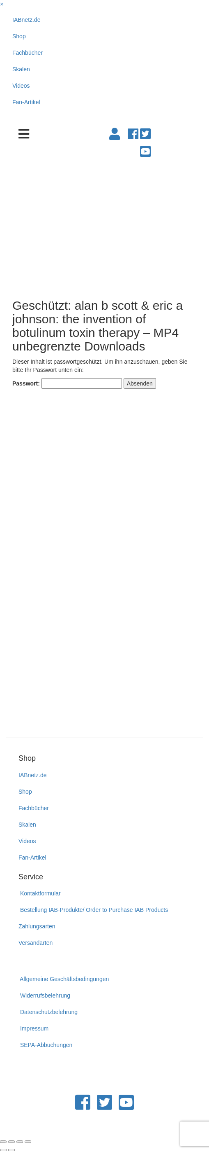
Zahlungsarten (36, 926)
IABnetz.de (26, 19)
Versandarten (35, 942)
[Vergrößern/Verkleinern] (28, 1141)
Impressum (33, 1028)
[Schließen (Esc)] (3, 1141)
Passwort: (67, 383)
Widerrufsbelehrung (44, 995)
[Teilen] (11, 1141)
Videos (21, 85)
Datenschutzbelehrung (48, 1012)
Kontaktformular (39, 893)
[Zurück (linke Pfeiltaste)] (3, 1150)
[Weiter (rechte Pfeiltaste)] (11, 1150)
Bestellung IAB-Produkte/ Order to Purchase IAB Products (93, 910)
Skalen (21, 69)
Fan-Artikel (26, 102)
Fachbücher (27, 52)
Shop (19, 36)
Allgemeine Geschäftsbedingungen (63, 979)
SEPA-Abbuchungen (45, 1045)
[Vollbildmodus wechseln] (19, 1141)
